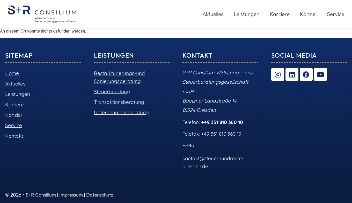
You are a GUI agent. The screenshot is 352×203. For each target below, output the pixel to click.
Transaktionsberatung (119, 102)
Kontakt (14, 136)
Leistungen (246, 14)
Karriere (280, 14)
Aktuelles (212, 14)
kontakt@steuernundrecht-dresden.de (213, 162)
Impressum (71, 195)
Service (335, 14)
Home (12, 73)
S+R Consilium (41, 195)
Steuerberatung (112, 91)
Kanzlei (308, 14)
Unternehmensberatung (121, 112)
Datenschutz (99, 195)
